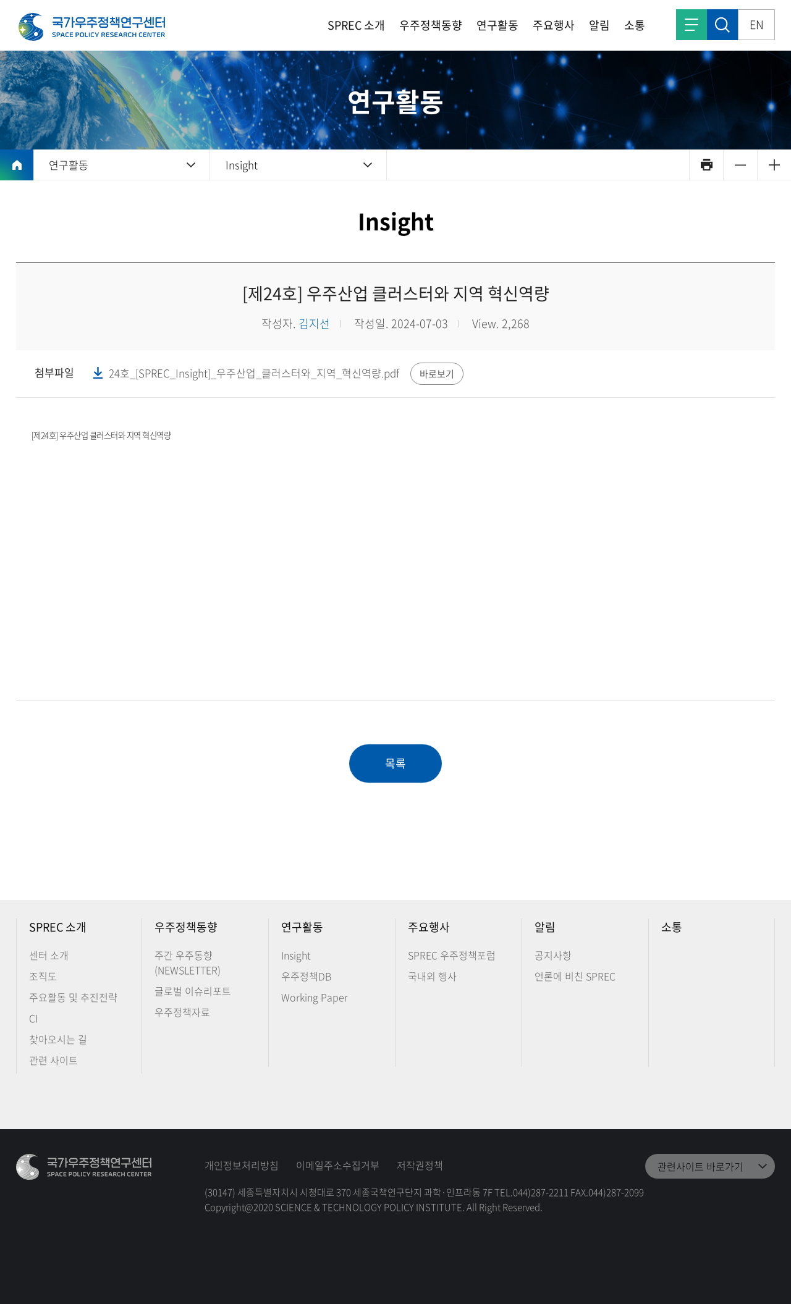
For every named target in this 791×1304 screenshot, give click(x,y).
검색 (722, 24)
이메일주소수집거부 (337, 1165)
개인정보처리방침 (242, 1165)
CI (33, 1018)
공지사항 (553, 955)
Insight (242, 164)
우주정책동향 (430, 25)
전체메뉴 (691, 24)
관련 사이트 (53, 1060)
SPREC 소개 (356, 25)
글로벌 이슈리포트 (192, 990)
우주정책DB (306, 976)
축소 (740, 164)
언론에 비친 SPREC (575, 976)
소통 (634, 25)
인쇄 (706, 164)
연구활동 (497, 25)
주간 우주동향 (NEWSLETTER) (187, 962)
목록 (395, 763)
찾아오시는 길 (58, 1039)
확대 (774, 164)
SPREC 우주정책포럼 (452, 955)
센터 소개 (49, 955)
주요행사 (554, 25)
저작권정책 (420, 1165)
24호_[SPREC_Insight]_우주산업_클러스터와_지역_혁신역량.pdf (254, 373)
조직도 (43, 976)
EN (757, 24)
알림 (599, 25)
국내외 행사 (432, 976)
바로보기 (437, 374)
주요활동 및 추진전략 (73, 997)
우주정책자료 (182, 1011)
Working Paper (314, 997)
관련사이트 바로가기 (700, 1166)
